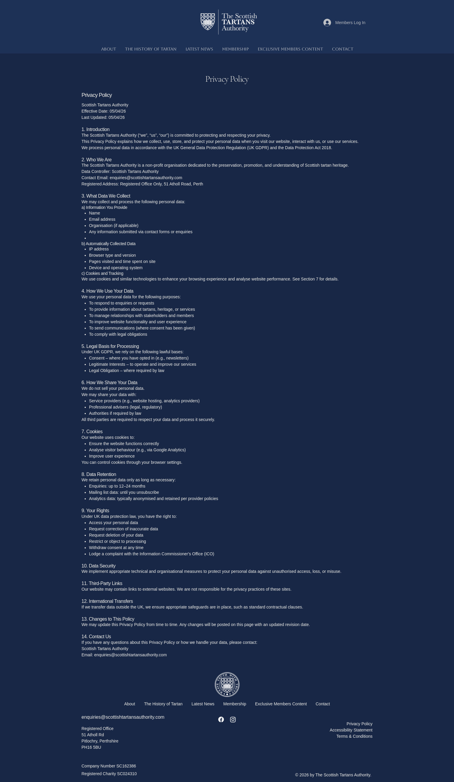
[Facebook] (221, 719)
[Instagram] (233, 719)
